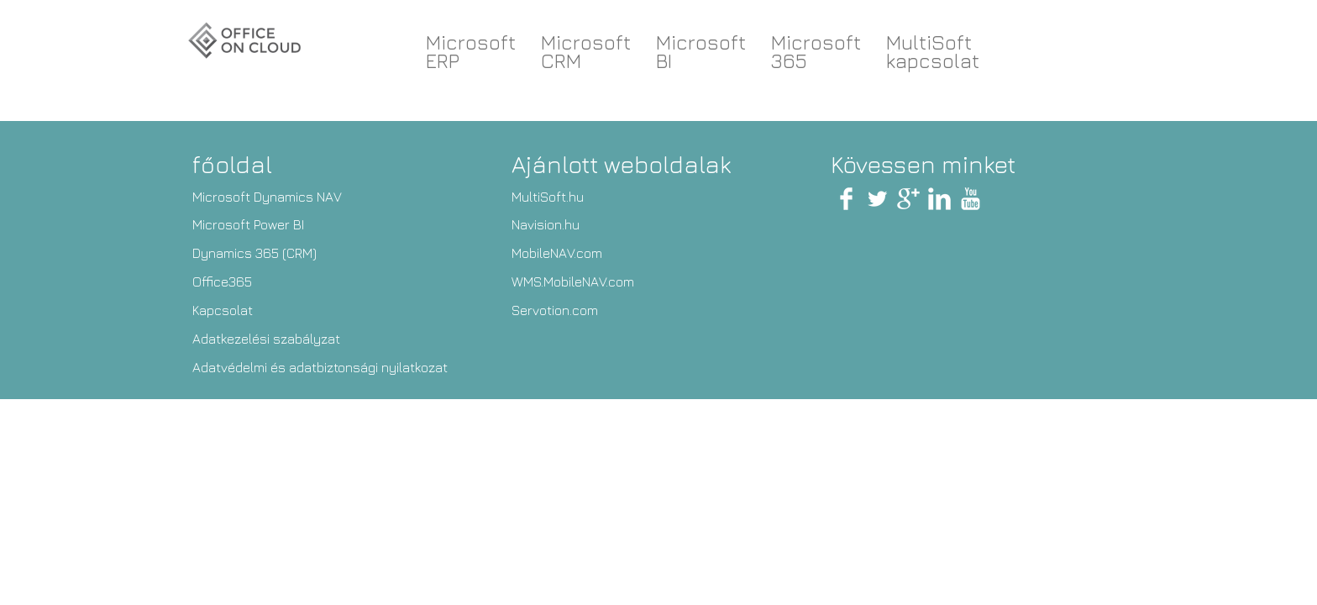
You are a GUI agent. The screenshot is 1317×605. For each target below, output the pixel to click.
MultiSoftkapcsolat (932, 51)
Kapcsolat (222, 310)
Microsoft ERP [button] (471, 51)
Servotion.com (555, 310)
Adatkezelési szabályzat (266, 338)
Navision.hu (546, 224)
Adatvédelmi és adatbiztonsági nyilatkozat (320, 367)
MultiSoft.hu (548, 196)
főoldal (232, 164)
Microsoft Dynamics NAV (267, 196)
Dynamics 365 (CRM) (254, 252)
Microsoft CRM (586, 51)
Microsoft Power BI (248, 224)
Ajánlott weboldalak (621, 164)
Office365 (222, 281)
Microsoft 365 (816, 51)
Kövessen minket (923, 164)
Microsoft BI (701, 51)
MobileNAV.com (557, 252)
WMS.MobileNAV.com (573, 281)
